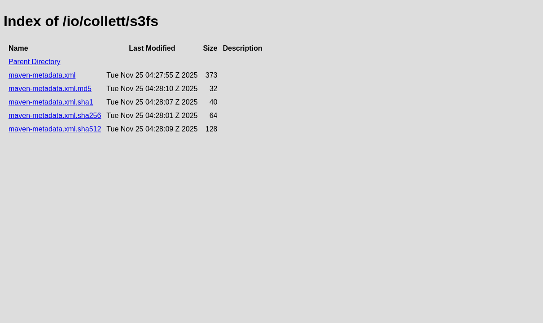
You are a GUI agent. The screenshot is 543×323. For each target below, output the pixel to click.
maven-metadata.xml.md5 (50, 88)
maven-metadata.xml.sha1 (51, 102)
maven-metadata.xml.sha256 (55, 115)
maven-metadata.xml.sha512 (55, 129)
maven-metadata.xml (42, 75)
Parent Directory (35, 61)
